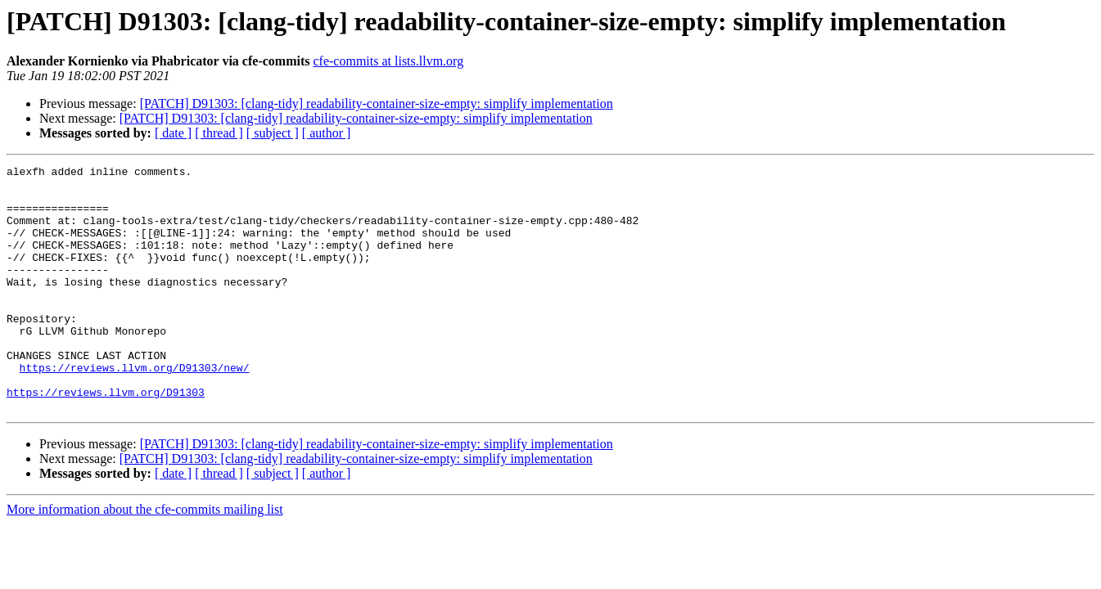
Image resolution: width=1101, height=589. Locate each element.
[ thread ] (219, 133)
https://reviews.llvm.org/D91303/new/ (135, 409)
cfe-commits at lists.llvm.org (388, 61)
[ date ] (173, 133)
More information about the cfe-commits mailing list (145, 558)
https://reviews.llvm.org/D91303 (106, 438)
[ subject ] (272, 133)
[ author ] (326, 133)
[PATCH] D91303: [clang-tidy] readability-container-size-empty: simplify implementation (376, 103)
